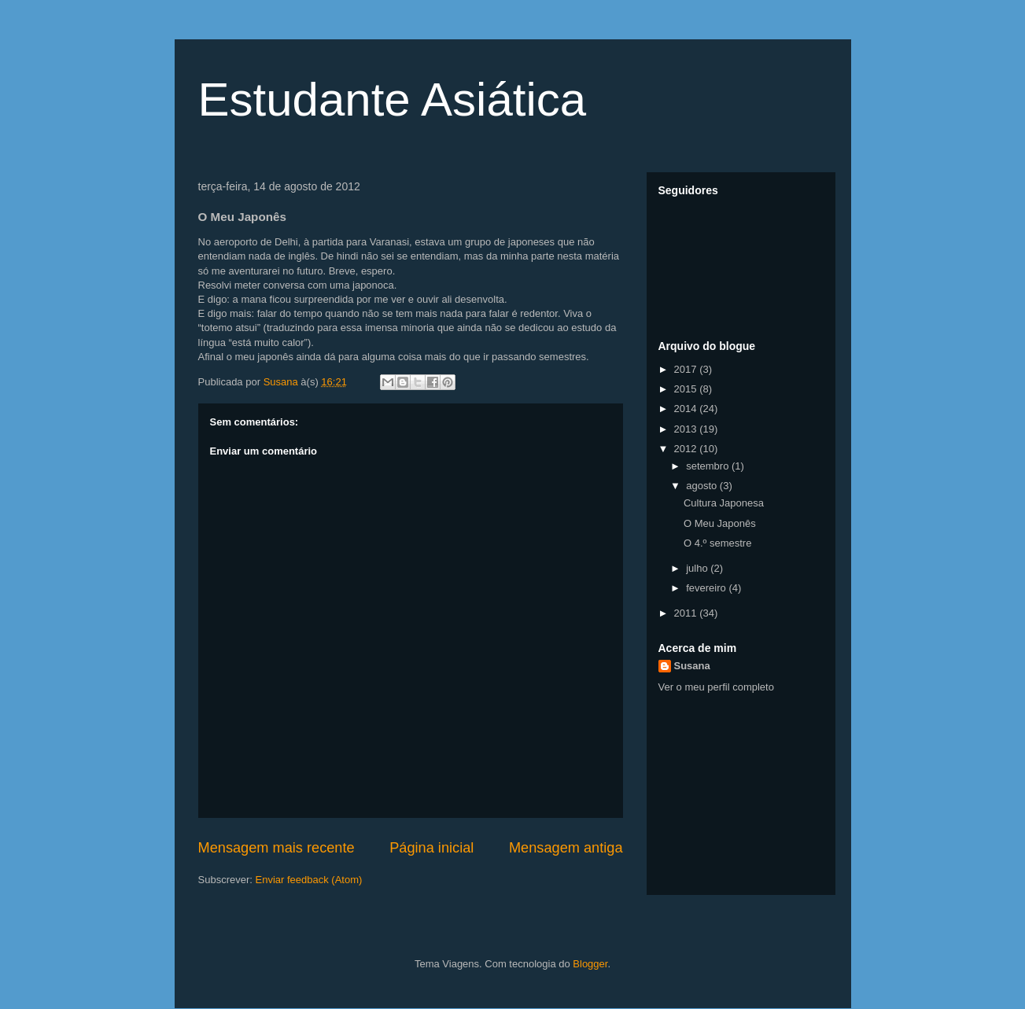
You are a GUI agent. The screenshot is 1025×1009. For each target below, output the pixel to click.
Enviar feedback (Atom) (308, 880)
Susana (692, 666)
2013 (687, 429)
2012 (687, 449)
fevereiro (707, 588)
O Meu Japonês (720, 523)
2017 (687, 369)
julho (698, 568)
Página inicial (431, 848)
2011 (687, 613)
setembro (709, 466)
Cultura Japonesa (724, 503)
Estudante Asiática (392, 99)
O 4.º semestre (717, 543)
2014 (687, 408)
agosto (703, 486)
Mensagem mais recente (276, 848)
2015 (687, 389)
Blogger (590, 964)
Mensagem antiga (566, 848)
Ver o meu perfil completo (716, 687)
